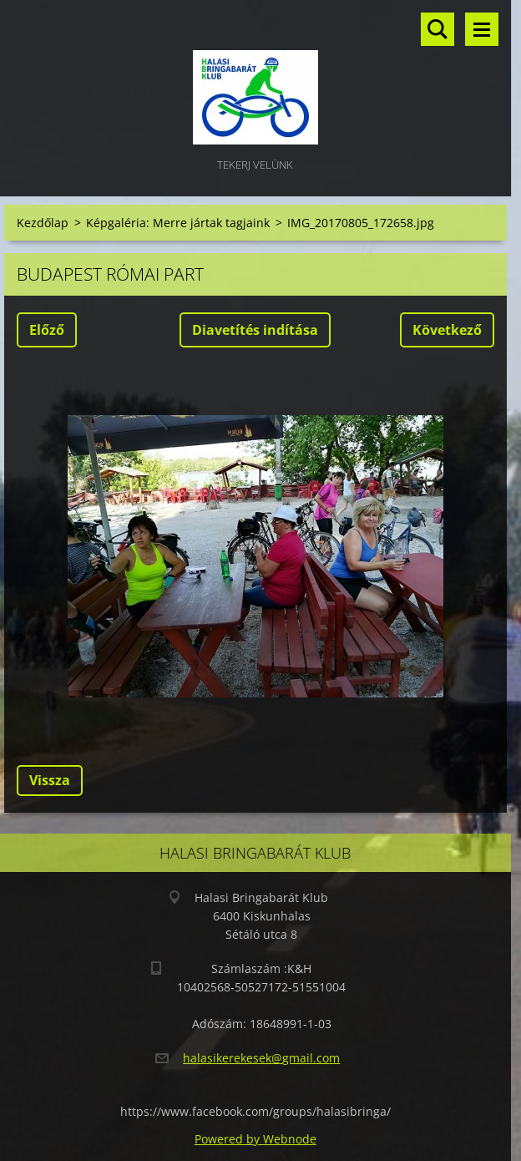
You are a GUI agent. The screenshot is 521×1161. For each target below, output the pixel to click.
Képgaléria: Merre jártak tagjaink (178, 223)
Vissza (49, 780)
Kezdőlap (42, 223)
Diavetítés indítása (255, 330)
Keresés (437, 29)
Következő (447, 330)
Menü (481, 29)
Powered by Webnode (255, 1139)
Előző (46, 330)
